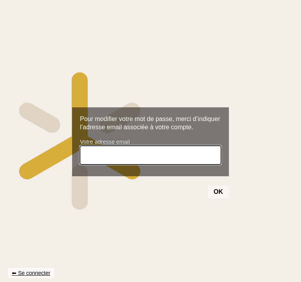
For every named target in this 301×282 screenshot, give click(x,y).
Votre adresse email (105, 142)
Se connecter (34, 273)
